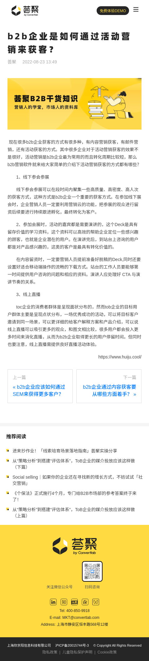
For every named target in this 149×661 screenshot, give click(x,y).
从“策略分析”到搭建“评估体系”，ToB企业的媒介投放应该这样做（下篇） (73, 464)
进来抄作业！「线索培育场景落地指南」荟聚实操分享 (64, 450)
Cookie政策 (107, 652)
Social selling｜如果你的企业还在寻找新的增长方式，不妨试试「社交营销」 (77, 480)
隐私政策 (49, 652)
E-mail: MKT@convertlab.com (74, 617)
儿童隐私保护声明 (77, 652)
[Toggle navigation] (136, 9)
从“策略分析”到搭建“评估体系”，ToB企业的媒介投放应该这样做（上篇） (73, 512)
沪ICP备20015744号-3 (72, 646)
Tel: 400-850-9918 (75, 611)
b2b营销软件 (19, 164)
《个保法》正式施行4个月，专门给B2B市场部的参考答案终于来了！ (74, 496)
